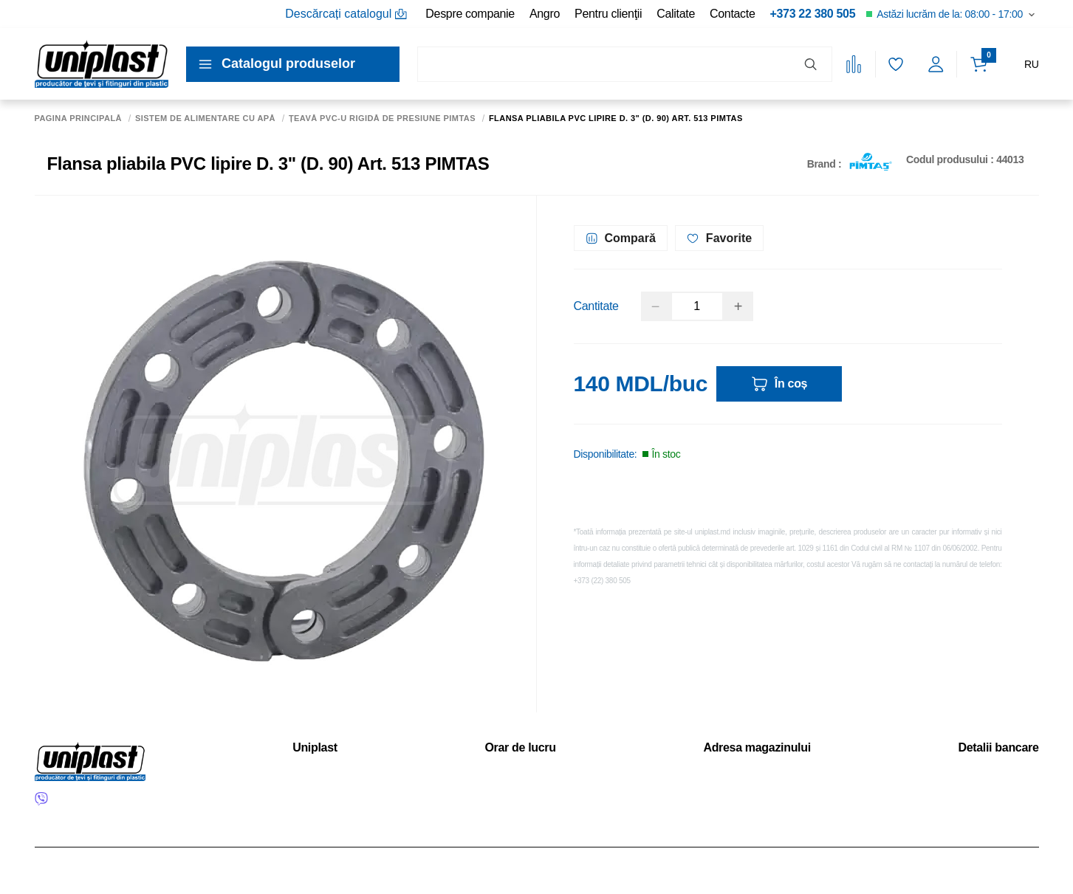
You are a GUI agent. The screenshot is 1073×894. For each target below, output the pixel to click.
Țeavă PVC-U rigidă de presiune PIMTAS (382, 118)
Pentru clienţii (608, 13)
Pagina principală (79, 118)
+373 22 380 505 (812, 13)
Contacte (732, 13)
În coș (779, 384)
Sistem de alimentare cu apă (205, 118)
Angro (544, 13)
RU (1031, 64)
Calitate (676, 13)
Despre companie (470, 13)
